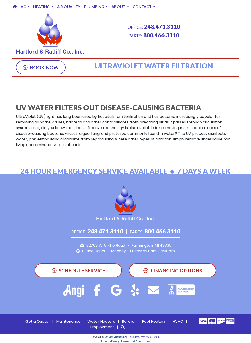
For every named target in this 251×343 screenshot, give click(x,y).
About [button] (118, 6)
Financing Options (172, 270)
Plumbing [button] (94, 6)
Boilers (128, 321)
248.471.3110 (162, 26)
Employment (102, 327)
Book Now (41, 67)
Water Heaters (101, 321)
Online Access (114, 337)
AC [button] (24, 6)
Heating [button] (41, 6)
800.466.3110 (161, 35)
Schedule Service (78, 270)
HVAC (178, 321)
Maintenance (68, 321)
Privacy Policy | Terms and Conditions (125, 341)
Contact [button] (142, 6)
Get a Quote (36, 321)
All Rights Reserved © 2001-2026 (142, 337)
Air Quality (68, 6)
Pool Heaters (154, 321)
